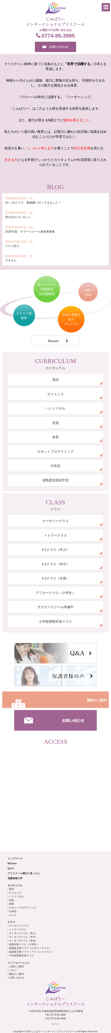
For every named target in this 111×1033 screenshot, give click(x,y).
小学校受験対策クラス (55, 621)
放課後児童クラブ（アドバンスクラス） (31, 951)
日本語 (55, 466)
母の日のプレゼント (18, 217)
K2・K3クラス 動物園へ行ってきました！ (33, 202)
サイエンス (55, 394)
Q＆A (11, 868)
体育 (55, 437)
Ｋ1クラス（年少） (55, 549)
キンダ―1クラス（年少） (23, 933)
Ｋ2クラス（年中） (55, 564)
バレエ (13, 915)
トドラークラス (55, 535)
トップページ (15, 858)
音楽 (55, 423)
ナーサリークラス (55, 521)
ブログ (13, 970)
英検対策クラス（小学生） (24, 944)
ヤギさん (11, 260)
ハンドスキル (55, 408)
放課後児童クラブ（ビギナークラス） (30, 948)
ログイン (55, 1024)
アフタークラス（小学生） (55, 593)
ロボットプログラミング (55, 451)
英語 (55, 379)
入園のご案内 (16, 966)
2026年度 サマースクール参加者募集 (30, 231)
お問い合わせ (16, 977)
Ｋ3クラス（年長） (55, 578)
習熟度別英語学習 (55, 480)
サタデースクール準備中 (55, 607)
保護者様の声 (15, 878)
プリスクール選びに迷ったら (24, 873)
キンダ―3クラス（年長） (23, 940)
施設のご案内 (97, 700)
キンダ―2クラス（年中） (23, 937)
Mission (53, 341)
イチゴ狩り (12, 246)
